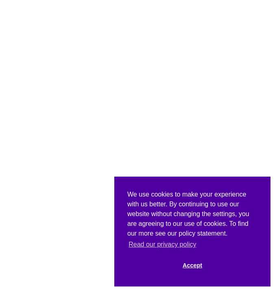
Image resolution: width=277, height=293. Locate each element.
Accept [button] (192, 265)
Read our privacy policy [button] (162, 244)
